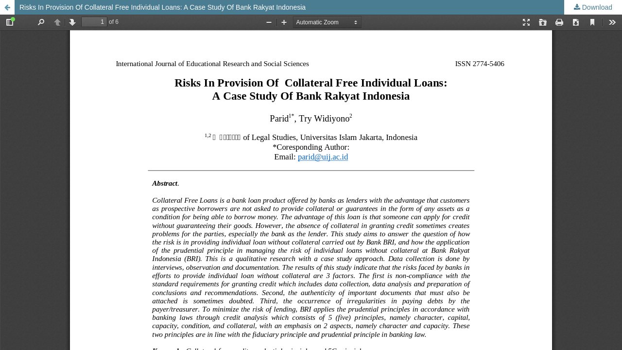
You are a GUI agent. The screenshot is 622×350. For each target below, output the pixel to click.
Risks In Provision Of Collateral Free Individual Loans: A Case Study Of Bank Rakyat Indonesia (162, 7)
